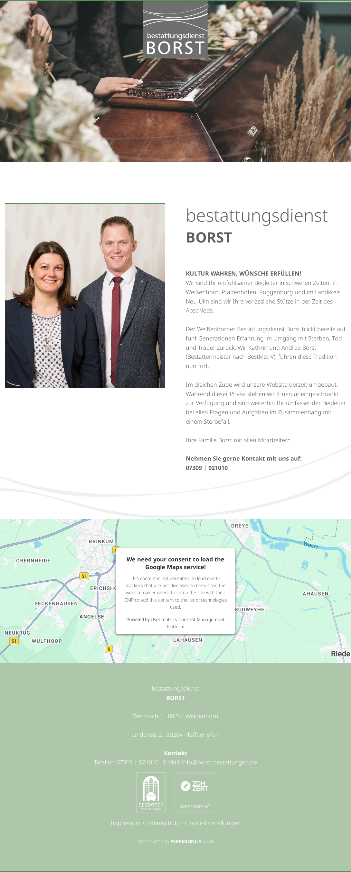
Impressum (126, 823)
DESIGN (205, 841)
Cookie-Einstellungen (213, 823)
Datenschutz (162, 823)
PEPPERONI (183, 841)
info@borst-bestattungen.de (219, 762)
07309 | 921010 (207, 467)
